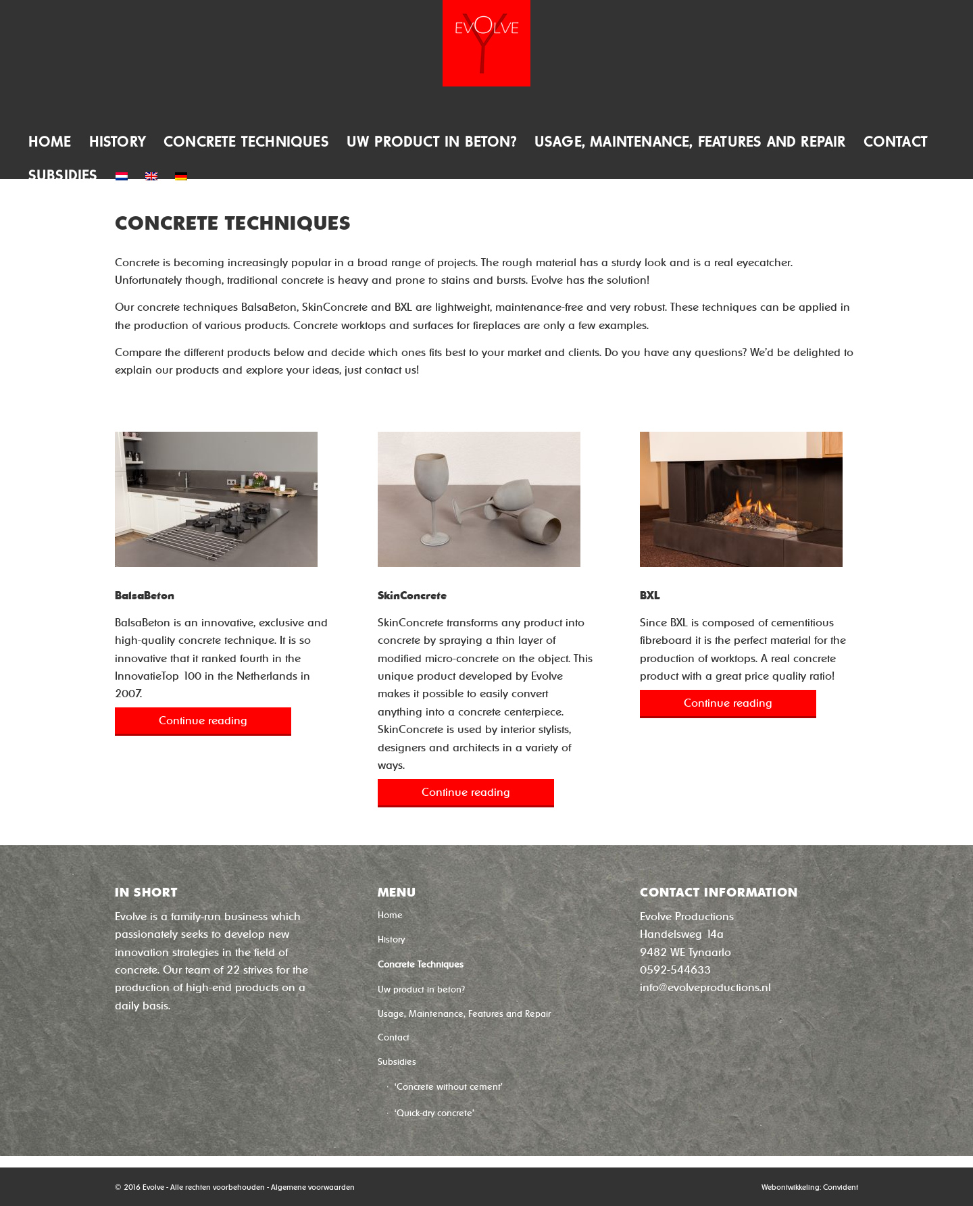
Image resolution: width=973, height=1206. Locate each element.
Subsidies (397, 1062)
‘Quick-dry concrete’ (434, 1113)
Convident (840, 1187)
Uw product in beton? (421, 989)
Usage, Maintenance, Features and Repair (464, 1014)
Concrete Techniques (421, 964)
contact (383, 369)
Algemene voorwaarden (313, 1187)
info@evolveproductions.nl (705, 987)
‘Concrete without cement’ (449, 1087)
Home (390, 915)
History (391, 939)
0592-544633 (675, 969)
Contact (393, 1037)
